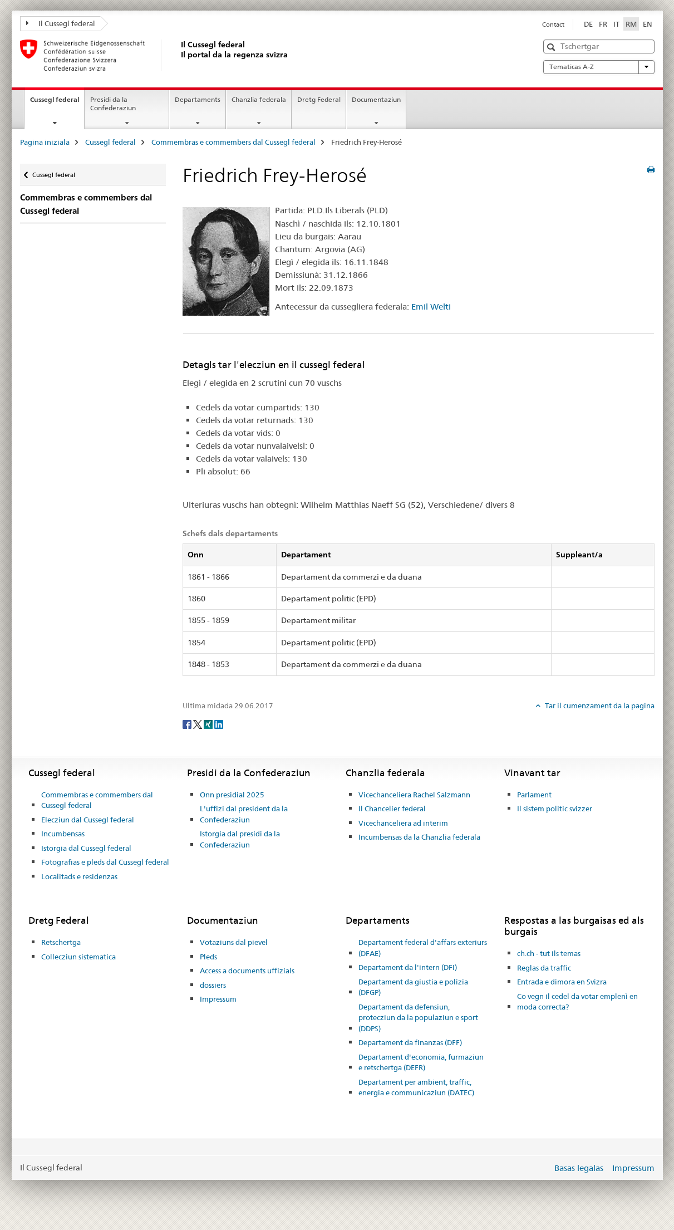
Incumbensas (63, 833)
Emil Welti (431, 306)
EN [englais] (647, 23)
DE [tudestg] (588, 23)
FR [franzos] (603, 23)
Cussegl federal (57, 103)
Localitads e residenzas (79, 876)
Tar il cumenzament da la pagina (599, 705)
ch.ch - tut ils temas (548, 953)
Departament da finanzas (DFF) (410, 1042)
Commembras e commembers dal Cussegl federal (233, 142)
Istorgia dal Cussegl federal (86, 848)
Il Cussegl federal (61, 23)
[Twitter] (198, 723)
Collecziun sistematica (78, 956)
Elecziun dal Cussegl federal (87, 819)
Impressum (218, 998)
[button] (552, 47)
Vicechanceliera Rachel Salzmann (414, 794)
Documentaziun (376, 99)
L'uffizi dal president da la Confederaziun (244, 814)
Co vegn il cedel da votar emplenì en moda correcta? (577, 1002)
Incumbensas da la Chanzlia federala (419, 836)
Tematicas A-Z (598, 67)
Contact (553, 24)
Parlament (534, 794)
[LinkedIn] (218, 723)
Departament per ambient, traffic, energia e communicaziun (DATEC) (416, 1087)
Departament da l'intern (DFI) (407, 967)
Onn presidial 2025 (232, 794)
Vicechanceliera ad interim (403, 823)
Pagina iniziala (45, 142)
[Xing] (209, 723)
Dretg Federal (319, 99)
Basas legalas (578, 1168)
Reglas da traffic (544, 967)
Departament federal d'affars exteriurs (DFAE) (422, 948)
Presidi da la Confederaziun (113, 103)
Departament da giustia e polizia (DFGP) (413, 987)
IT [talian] (616, 23)
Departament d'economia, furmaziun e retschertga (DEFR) (421, 1062)
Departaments (197, 99)
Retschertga (61, 942)
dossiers (213, 985)
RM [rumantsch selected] (631, 23)
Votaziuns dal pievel (234, 942)
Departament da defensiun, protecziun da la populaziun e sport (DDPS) (418, 1017)
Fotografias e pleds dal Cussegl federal (105, 861)
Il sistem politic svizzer (554, 808)
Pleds (208, 956)
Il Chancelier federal (392, 808)
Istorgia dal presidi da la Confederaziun (240, 839)
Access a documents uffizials (247, 970)
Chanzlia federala (259, 99)
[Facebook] (188, 723)
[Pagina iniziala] (178, 55)
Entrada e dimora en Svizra (562, 981)
